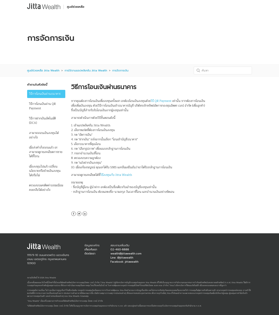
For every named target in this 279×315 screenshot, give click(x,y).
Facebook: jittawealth (124, 262)
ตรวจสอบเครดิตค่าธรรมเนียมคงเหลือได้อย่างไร (46, 187)
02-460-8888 (119, 249)
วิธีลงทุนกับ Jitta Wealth (116, 175)
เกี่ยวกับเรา (90, 249)
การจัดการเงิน (120, 71)
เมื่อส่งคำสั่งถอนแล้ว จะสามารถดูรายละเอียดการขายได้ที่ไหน (45, 152)
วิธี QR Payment (161, 101)
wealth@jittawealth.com (125, 254)
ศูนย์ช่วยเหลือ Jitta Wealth (43, 71)
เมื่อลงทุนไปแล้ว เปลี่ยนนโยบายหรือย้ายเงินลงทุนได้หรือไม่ (45, 171)
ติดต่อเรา (89, 254)
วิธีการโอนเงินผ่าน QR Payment (42, 106)
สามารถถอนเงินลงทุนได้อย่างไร (44, 135)
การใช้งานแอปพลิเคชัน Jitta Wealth (86, 71)
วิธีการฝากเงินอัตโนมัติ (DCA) (42, 120)
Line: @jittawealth (121, 258)
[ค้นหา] (223, 70)
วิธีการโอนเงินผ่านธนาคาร (44, 93)
